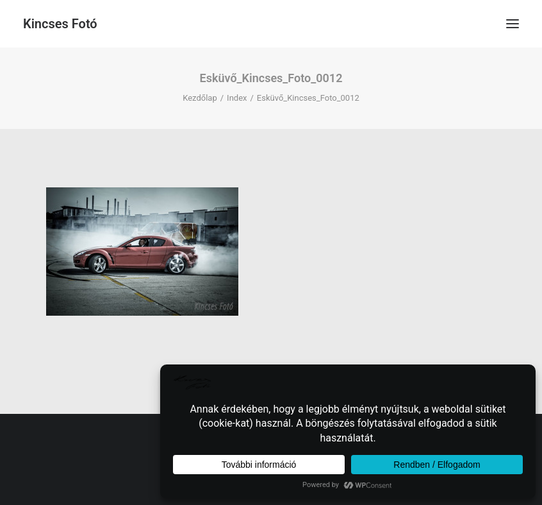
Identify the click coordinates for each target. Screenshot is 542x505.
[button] (512, 23)
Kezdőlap (200, 98)
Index (237, 98)
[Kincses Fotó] (60, 23)
